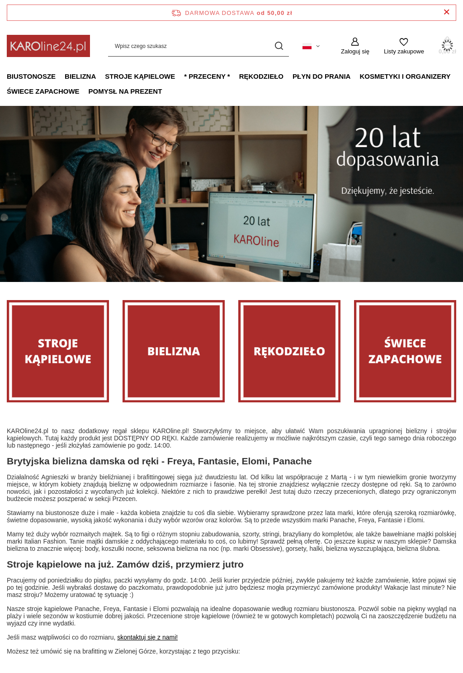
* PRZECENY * (207, 76)
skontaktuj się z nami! (147, 637)
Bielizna (80, 76)
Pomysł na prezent (125, 91)
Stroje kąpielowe (140, 76)
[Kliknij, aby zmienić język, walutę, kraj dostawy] (311, 46)
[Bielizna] (174, 351)
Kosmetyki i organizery (404, 76)
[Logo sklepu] (48, 46)
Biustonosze (31, 76)
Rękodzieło (261, 76)
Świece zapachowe (43, 91)
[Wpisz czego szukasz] (198, 46)
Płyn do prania (321, 76)
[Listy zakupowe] (404, 46)
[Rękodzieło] (289, 351)
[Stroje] (58, 351)
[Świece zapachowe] (405, 351)
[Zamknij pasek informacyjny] (446, 12)
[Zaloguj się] (355, 46)
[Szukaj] (279, 46)
